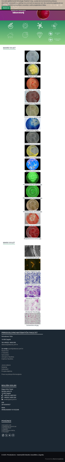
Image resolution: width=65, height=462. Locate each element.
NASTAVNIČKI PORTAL (8, 430)
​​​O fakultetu (5, 353)
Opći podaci (5, 355)
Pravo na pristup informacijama (12, 374)
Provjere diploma (7, 371)
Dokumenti (5, 369)
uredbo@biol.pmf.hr (10, 399)
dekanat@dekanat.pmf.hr (10, 344)
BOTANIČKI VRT (6, 425)
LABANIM (5, 429)
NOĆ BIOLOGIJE (6, 428)
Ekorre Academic (58, 459)
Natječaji (4, 367)
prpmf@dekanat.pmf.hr (15, 348)
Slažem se (6, 8)
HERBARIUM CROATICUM (9, 426)
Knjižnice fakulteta (7, 359)
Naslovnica (5, 351)
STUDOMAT (5, 432)
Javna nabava (6, 365)
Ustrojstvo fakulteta (8, 357)
